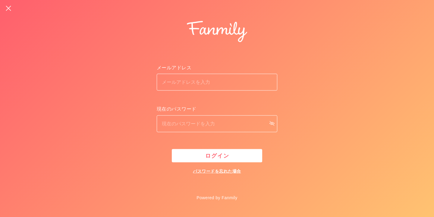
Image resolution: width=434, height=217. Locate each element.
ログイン (217, 156)
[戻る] (8, 8)
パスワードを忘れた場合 (217, 171)
